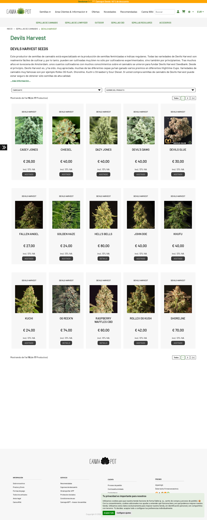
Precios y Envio (18, 487)
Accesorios (165, 22)
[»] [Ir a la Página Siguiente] (193, 98)
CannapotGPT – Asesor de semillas (73, 502)
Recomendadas (128, 11)
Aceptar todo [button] (109, 513)
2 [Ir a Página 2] (187, 98)
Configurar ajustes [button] (124, 513)
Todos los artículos (20, 495)
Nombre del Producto (150, 90)
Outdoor (99, 22)
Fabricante (57, 90)
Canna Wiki (147, 11)
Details (103, 258)
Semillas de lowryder (76, 22)
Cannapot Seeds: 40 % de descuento (112, 1)
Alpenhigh (159, 485)
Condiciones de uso (67, 498)
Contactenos (112, 493)
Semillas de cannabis (47, 22)
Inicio (10, 29)
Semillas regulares (142, 22)
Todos (176, 98)
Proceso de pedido (115, 485)
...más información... (20, 80)
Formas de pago (19, 491)
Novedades (110, 11)
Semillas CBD (117, 22)
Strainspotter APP (67, 491)
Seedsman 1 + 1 (85, 1)
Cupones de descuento (68, 487)
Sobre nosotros (19, 483)
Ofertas (95, 11)
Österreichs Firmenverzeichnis (166, 489)
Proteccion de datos (67, 495)
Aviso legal (17, 498)
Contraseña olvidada (115, 489)
